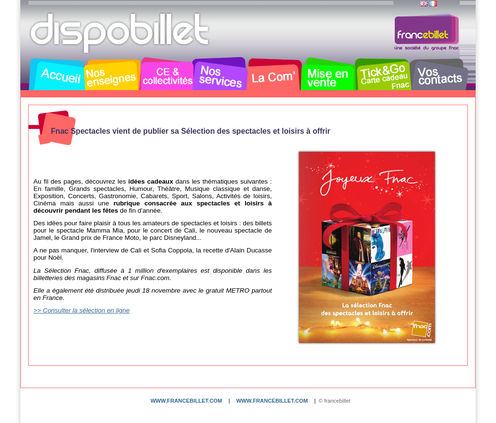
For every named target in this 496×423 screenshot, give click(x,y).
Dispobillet (121, 33)
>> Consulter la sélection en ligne (81, 310)
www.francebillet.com (186, 401)
